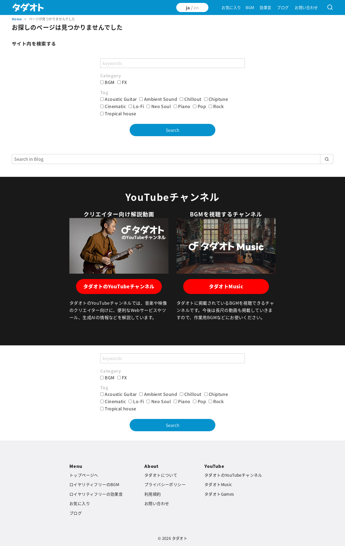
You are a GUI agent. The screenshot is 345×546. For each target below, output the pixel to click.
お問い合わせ (306, 7)
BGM (250, 7)
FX (122, 82)
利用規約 (152, 494)
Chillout (190, 99)
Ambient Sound (158, 99)
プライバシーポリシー (165, 484)
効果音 (265, 7)
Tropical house (118, 113)
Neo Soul (159, 106)
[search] (326, 159)
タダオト (180, 538)
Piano (182, 106)
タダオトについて (160, 475)
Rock (216, 106)
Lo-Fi (136, 106)
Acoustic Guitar (118, 99)
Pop (199, 106)
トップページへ (83, 475)
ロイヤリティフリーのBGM (94, 484)
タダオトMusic (226, 286)
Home (17, 19)
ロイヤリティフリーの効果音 (96, 494)
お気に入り (231, 7)
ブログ (282, 7)
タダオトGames (219, 494)
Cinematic (113, 106)
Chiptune (216, 99)
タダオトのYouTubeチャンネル (119, 286)
